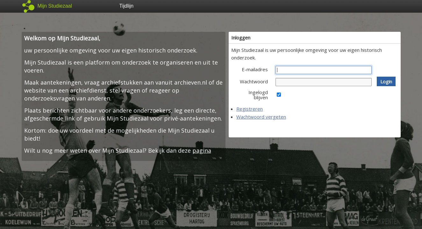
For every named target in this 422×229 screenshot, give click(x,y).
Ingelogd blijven (258, 95)
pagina (201, 150)
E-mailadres (255, 69)
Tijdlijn (126, 6)
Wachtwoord (254, 81)
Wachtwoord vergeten (261, 117)
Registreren (249, 109)
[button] (386, 81)
